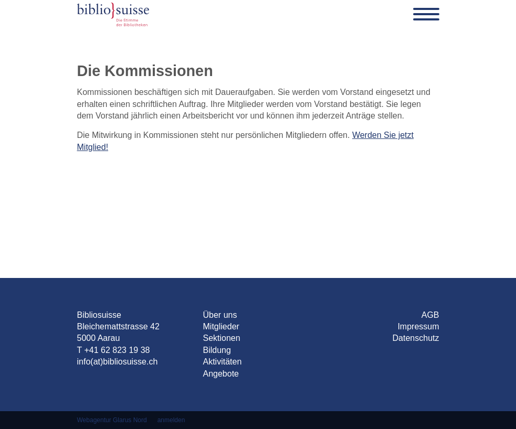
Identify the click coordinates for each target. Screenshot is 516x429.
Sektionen (221, 338)
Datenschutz (416, 338)
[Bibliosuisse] (113, 13)
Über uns (220, 314)
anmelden (171, 420)
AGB (430, 314)
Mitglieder (221, 326)
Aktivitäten (222, 361)
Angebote (221, 373)
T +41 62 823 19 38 (113, 350)
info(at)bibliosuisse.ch (117, 361)
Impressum (418, 326)
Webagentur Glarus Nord (112, 420)
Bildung (217, 350)
